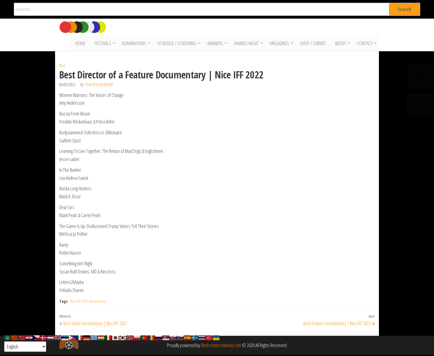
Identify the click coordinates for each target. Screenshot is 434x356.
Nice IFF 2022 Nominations (88, 302)
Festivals (103, 43)
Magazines (280, 43)
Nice (62, 66)
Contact (364, 43)
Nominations (135, 43)
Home (82, 43)
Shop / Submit (313, 43)
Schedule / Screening (177, 43)
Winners (215, 43)
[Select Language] (25, 346)
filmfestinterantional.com (221, 346)
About (339, 43)
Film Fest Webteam (99, 85)
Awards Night (246, 43)
